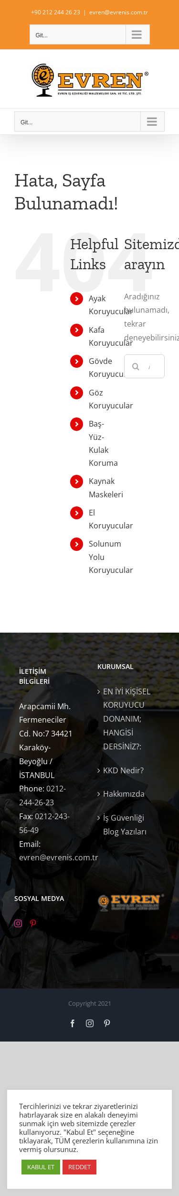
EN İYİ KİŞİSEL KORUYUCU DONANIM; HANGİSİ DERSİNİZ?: (126, 719)
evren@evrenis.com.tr (118, 12)
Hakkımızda (124, 794)
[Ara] (136, 366)
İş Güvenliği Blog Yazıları (125, 824)
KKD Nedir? (123, 770)
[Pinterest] (33, 923)
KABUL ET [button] (40, 1167)
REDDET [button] (79, 1167)
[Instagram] (18, 923)
